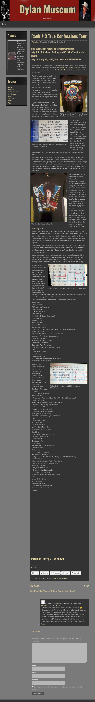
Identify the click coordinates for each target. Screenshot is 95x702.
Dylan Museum (47, 8)
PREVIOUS (36, 559)
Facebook (11, 98)
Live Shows (12, 94)
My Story (11, 90)
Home (4, 24)
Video (10, 103)
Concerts (55, 578)
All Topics (42, 578)
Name (34, 665)
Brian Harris (61, 42)
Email (34, 672)
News (10, 96)
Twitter (10, 101)
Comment (35, 641)
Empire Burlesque (74, 68)
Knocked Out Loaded (62, 70)
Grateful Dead (63, 578)
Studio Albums (13, 92)
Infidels (61, 68)
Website (35, 680)
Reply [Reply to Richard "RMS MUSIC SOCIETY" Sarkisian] (43, 624)
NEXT (45, 559)
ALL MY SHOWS (56, 559)
